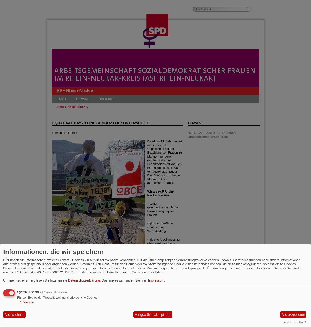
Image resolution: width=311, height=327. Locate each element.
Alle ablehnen (14, 315)
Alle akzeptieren (293, 315)
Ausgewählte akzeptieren (153, 315)
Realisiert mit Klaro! (294, 322)
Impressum (156, 280)
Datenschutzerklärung (84, 280)
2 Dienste (25, 302)
